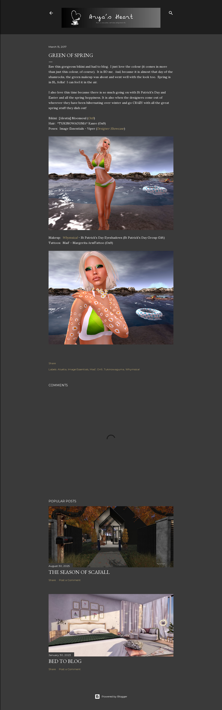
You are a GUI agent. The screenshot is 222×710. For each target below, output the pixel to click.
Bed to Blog (65, 661)
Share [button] (52, 363)
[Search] (170, 12)
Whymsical (70, 238)
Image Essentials (78, 369)
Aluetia (62, 369)
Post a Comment (70, 580)
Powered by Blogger (111, 696)
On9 (91, 118)
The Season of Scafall (79, 572)
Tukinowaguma (114, 369)
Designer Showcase (110, 129)
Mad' (93, 369)
